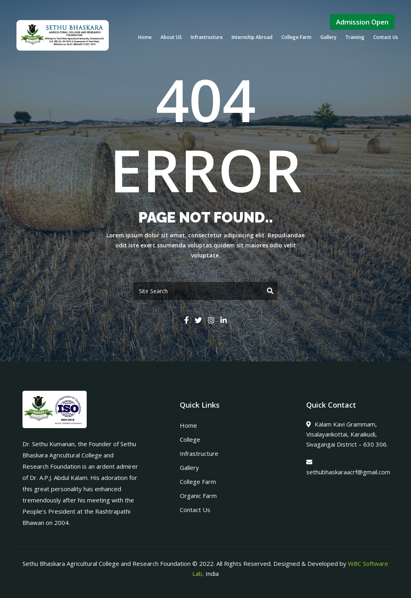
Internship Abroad (252, 37)
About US (171, 37)
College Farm (296, 37)
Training (354, 37)
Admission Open (362, 22)
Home (145, 37)
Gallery (328, 37)
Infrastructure (207, 37)
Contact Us (385, 37)
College (190, 439)
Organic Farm (198, 496)
